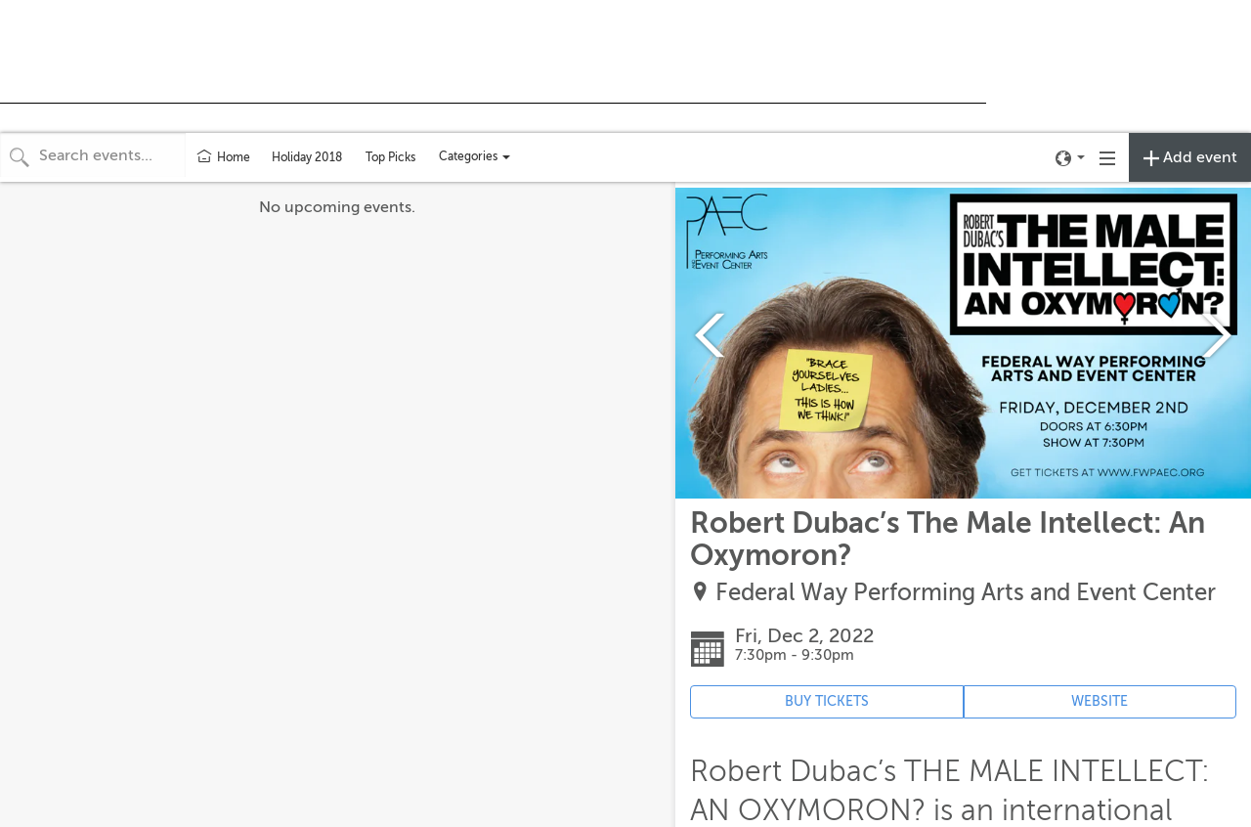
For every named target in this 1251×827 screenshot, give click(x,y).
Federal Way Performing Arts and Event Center (965, 593)
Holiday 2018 (307, 157)
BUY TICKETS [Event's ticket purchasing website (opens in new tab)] (827, 701)
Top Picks (390, 157)
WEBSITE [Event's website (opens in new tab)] (1099, 701)
